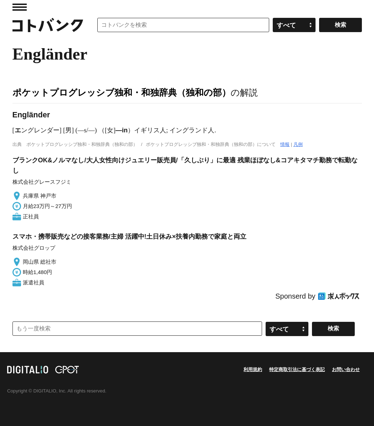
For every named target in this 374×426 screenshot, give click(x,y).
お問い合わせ (346, 369)
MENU (19, 7)
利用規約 (253, 369)
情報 (285, 144)
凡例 (298, 144)
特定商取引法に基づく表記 (297, 369)
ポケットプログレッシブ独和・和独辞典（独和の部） (121, 92)
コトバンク (47, 25)
